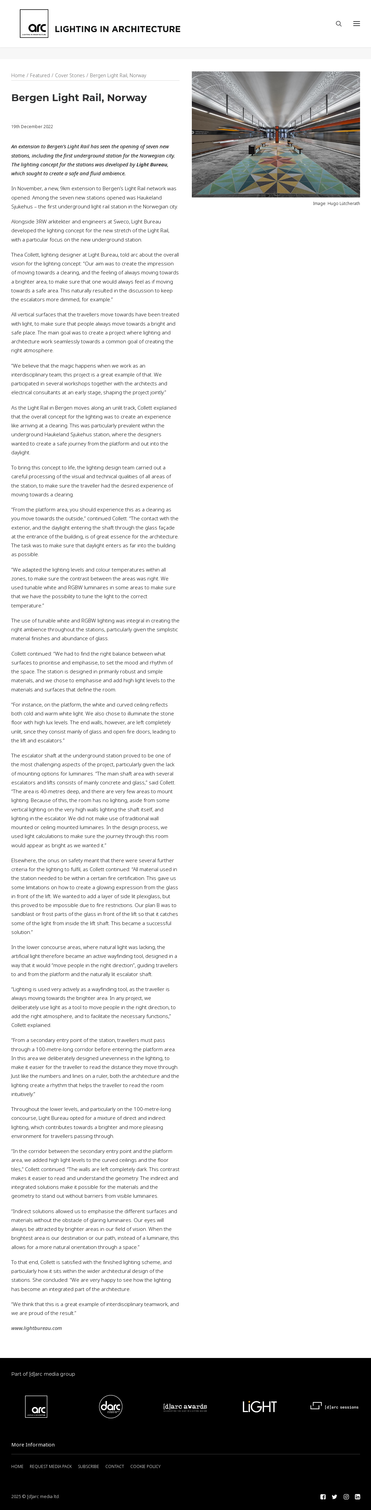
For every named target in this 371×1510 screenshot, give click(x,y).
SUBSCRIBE (88, 1467)
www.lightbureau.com (36, 1328)
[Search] (336, 30)
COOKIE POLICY (145, 1467)
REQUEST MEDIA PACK (51, 1467)
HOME (17, 1467)
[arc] (126, 29)
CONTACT (114, 1467)
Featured (40, 75)
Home (18, 75)
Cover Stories (70, 75)
